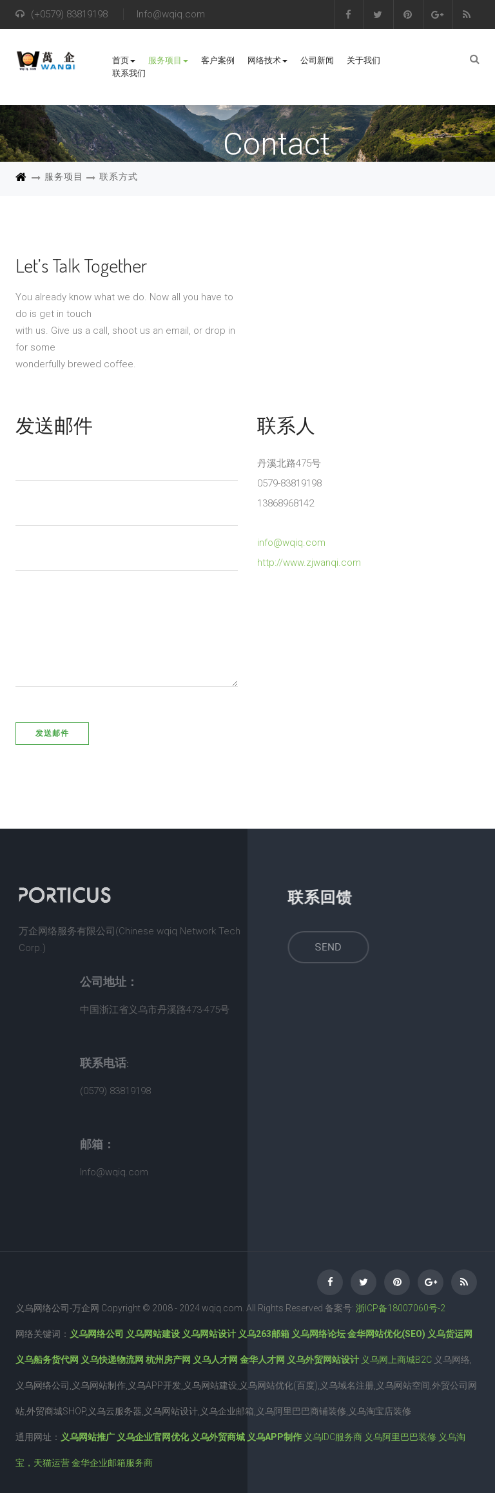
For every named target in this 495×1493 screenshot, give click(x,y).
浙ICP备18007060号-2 (400, 1308)
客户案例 (218, 60)
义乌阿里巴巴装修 (400, 1437)
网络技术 (267, 60)
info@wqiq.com (291, 542)
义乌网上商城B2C (396, 1359)
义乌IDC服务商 (333, 1437)
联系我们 (129, 73)
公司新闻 (317, 60)
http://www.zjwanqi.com (309, 562)
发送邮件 (52, 733)
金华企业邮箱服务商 (112, 1463)
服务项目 (168, 60)
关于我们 (363, 60)
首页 (123, 60)
